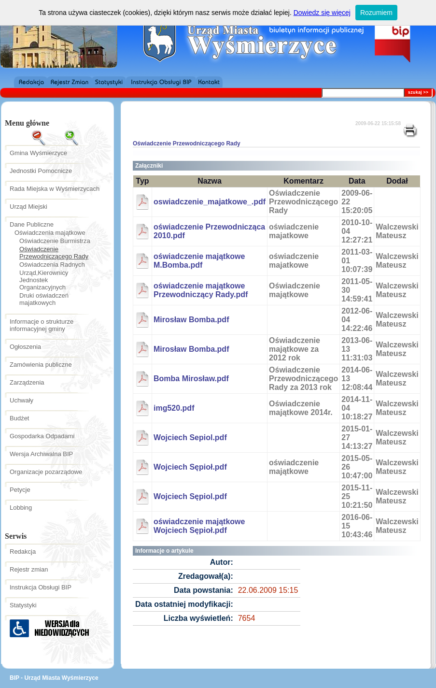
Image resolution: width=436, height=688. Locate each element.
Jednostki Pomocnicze (41, 170)
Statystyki (23, 605)
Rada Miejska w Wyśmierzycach (54, 188)
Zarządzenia (27, 382)
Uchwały (21, 400)
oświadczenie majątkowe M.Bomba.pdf (199, 260)
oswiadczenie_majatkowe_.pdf (210, 202)
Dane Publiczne (32, 224)
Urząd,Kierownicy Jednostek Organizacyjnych (43, 280)
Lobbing (21, 507)
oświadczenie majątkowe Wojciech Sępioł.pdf (199, 525)
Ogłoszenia (25, 346)
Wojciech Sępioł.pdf (190, 467)
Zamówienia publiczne (41, 364)
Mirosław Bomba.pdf (191, 319)
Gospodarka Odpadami (42, 436)
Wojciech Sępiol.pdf (190, 496)
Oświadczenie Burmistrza (54, 240)
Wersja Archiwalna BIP (41, 454)
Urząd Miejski (28, 206)
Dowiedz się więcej (322, 12)
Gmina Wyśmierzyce (38, 153)
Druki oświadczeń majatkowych (44, 299)
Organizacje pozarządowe (46, 471)
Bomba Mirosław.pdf (191, 378)
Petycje (20, 489)
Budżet (19, 418)
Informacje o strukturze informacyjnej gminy (41, 325)
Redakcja (23, 551)
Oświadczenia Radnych (52, 264)
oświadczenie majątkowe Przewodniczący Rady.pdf (201, 290)
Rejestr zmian (29, 569)
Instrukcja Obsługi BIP (40, 587)
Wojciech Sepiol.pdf (190, 437)
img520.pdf (174, 408)
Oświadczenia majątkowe (49, 232)
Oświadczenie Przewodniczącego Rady (53, 252)
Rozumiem (376, 12)
